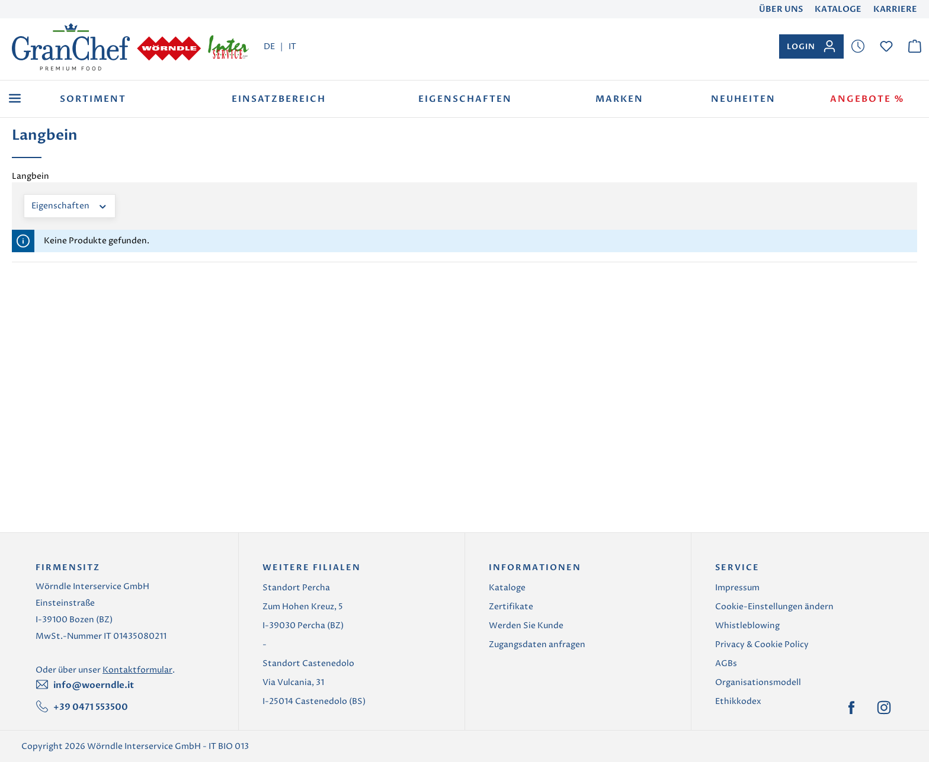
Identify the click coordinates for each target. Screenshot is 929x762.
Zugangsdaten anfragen (537, 644)
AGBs (726, 663)
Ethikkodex (738, 701)
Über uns (781, 9)
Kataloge (838, 9)
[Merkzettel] (858, 46)
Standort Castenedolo (308, 663)
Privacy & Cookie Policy (762, 644)
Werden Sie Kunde (526, 625)
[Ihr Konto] (811, 46)
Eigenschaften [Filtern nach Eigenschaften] (69, 205)
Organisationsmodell (758, 682)
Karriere (895, 9)
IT (292, 46)
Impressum (737, 587)
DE (269, 46)
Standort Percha (296, 587)
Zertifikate (511, 606)
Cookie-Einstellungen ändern (774, 606)
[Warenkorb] (915, 46)
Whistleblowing (747, 625)
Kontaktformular (137, 670)
